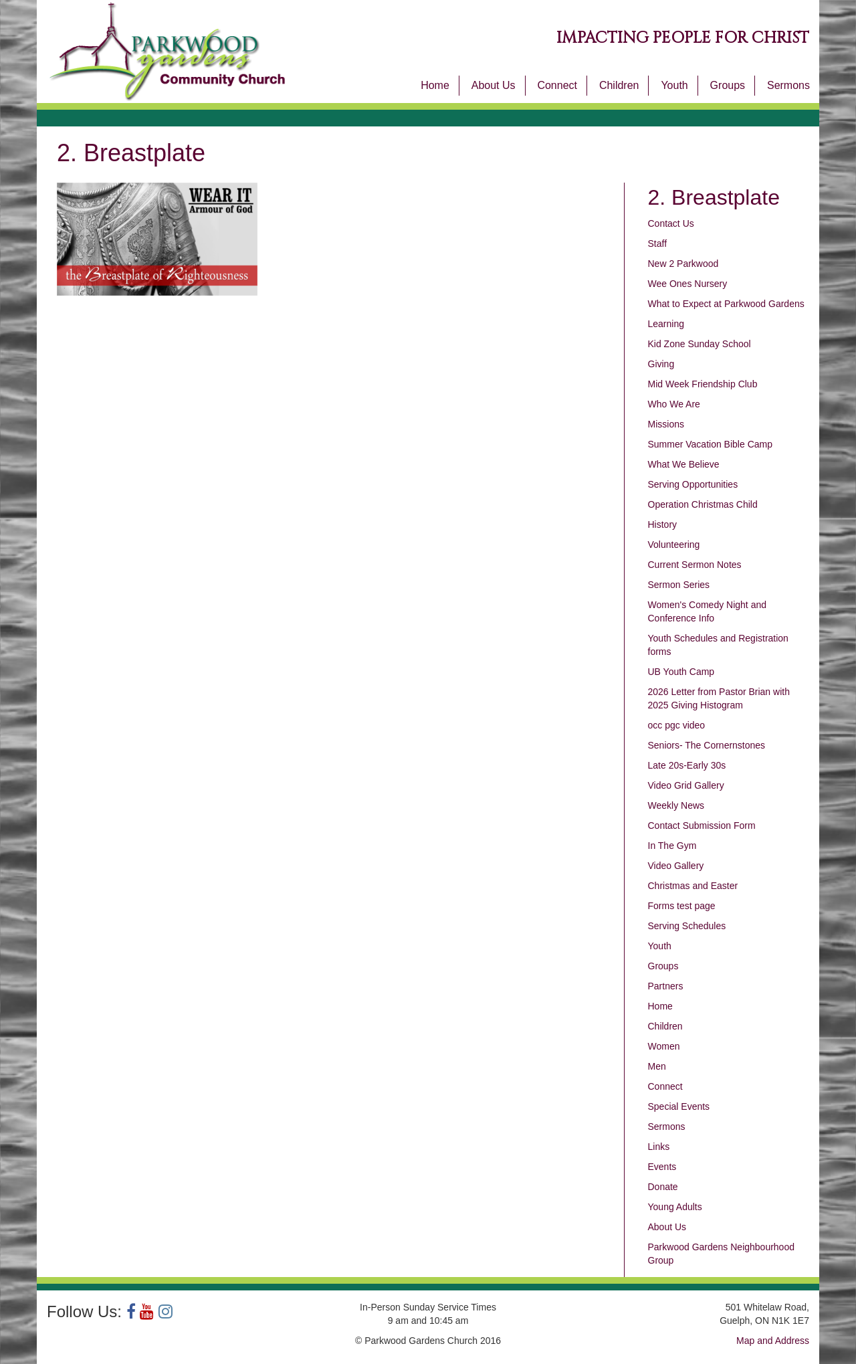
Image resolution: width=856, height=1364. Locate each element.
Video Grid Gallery (686, 785)
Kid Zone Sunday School (699, 343)
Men (657, 1066)
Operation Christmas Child (703, 504)
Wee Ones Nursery (688, 283)
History (662, 524)
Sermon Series (679, 584)
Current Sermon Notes (695, 564)
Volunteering (674, 544)
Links (659, 1146)
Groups (727, 85)
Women (664, 1046)
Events (662, 1166)
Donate (663, 1186)
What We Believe (684, 464)
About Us (493, 85)
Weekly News (676, 805)
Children (619, 85)
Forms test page (682, 905)
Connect (557, 85)
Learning (666, 323)
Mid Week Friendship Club (703, 384)
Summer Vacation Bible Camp (710, 444)
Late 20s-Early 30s (687, 765)
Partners (665, 986)
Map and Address (772, 1340)
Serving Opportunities (693, 484)
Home (435, 85)
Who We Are (674, 404)
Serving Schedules (687, 925)
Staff (657, 243)
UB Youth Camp (681, 671)
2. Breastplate (714, 197)
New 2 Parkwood (683, 263)
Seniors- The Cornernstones (707, 745)
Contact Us (671, 223)
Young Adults (675, 1206)
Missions (666, 424)
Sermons (788, 85)
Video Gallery (676, 865)
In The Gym (672, 845)
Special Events (679, 1106)
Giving (661, 364)
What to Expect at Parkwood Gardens (726, 303)
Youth (674, 85)
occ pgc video (677, 725)
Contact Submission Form (702, 825)
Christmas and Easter (693, 885)
